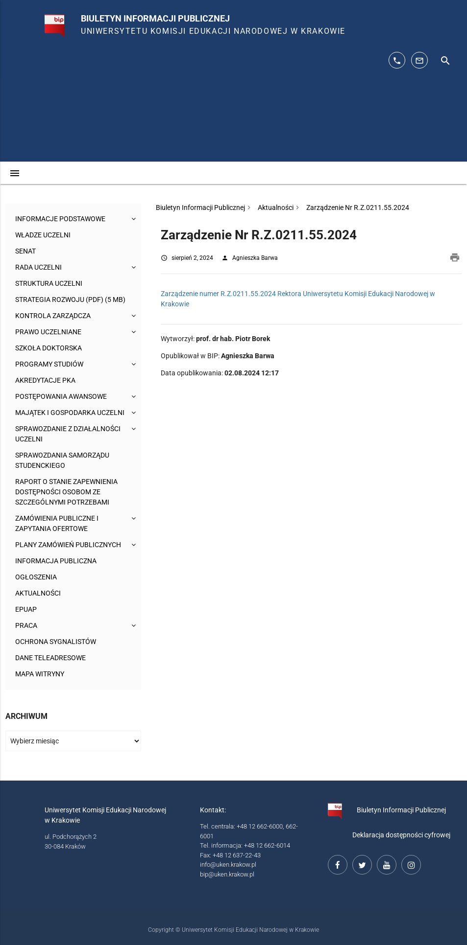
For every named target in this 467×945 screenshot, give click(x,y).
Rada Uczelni (38, 267)
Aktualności (38, 593)
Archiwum (26, 716)
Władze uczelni (43, 235)
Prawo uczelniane (48, 332)
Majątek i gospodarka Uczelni (69, 412)
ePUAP (26, 609)
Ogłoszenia (36, 577)
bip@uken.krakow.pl (227, 874)
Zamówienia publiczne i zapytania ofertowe (56, 523)
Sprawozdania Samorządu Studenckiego (62, 460)
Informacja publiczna (56, 561)
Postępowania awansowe (61, 396)
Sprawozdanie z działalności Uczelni (68, 434)
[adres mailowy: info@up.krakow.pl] (419, 60)
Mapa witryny (39, 674)
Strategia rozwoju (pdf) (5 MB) (70, 299)
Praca (26, 625)
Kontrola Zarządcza (53, 316)
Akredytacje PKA (45, 380)
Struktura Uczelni (48, 283)
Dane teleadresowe (50, 658)
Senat (25, 251)
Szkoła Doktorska (48, 348)
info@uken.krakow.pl (228, 864)
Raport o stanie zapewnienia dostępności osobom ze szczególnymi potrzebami (66, 492)
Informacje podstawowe (60, 219)
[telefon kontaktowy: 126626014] (397, 60)
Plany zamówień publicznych (68, 545)
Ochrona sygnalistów (55, 641)
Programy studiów (49, 364)
